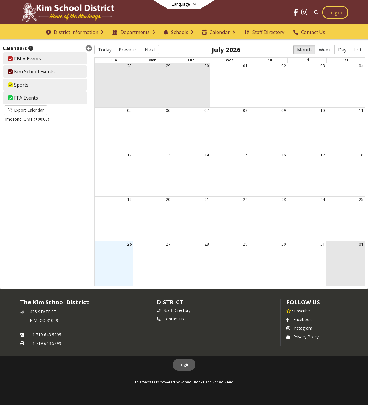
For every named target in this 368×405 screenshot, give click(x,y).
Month (304, 50)
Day (342, 50)
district (170, 302)
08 (245, 110)
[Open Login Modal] (335, 12)
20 (168, 199)
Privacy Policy (302, 336)
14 (206, 155)
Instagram (299, 328)
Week (325, 50)
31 (322, 244)
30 (206, 65)
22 (245, 199)
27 (168, 244)
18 (361, 155)
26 (129, 244)
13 (168, 155)
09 (283, 110)
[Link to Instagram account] (304, 13)
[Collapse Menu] (88, 48)
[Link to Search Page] (315, 12)
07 (206, 110)
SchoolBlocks (192, 382)
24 (322, 199)
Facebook (299, 319)
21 (206, 199)
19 (129, 199)
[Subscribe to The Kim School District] (298, 310)
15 (245, 155)
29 (168, 65)
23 (283, 199)
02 (283, 65)
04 (361, 65)
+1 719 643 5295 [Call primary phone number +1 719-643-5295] (45, 334)
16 (283, 155)
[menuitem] (74, 31)
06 (168, 110)
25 (361, 199)
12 (129, 155)
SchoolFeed (222, 382)
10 (322, 110)
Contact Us (170, 319)
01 (245, 65)
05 (129, 110)
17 (322, 155)
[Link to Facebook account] (296, 13)
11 (361, 110)
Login (184, 364)
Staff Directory (174, 310)
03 (322, 65)
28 (129, 65)
